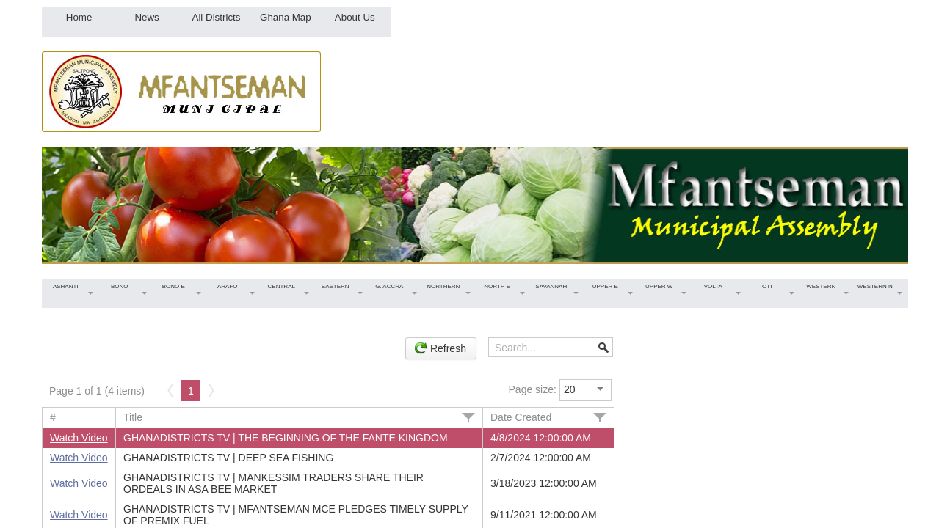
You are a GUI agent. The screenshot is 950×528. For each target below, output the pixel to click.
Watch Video (79, 438)
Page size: (532, 389)
